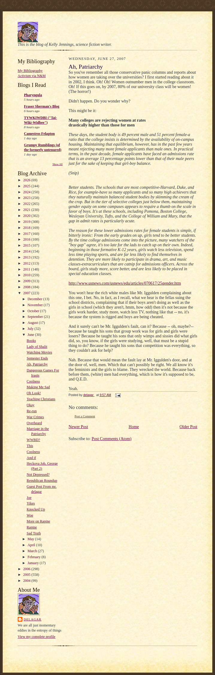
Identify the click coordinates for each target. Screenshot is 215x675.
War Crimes (35, 417)
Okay (30, 405)
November (36, 305)
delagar (32, 619)
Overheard (34, 423)
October (34, 311)
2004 (27, 581)
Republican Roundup (42, 480)
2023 (27, 198)
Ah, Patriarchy (37, 364)
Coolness (33, 381)
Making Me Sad (38, 387)
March (33, 551)
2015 (27, 245)
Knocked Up (36, 509)
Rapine (32, 527)
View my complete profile (36, 637)
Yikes (31, 503)
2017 (27, 234)
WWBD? (33, 440)
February (34, 557)
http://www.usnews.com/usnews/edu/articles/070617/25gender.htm (125, 283)
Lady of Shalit (37, 347)
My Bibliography (30, 71)
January (34, 563)
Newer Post (78, 427)
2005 (27, 575)
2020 (27, 216)
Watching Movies (39, 352)
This (30, 446)
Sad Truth (34, 533)
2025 (27, 186)
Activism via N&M (32, 76)
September (36, 317)
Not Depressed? (38, 474)
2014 (27, 251)
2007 (27, 293)
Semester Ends (37, 358)
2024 (27, 192)
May (31, 539)
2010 (27, 275)
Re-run (32, 411)
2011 (27, 269)
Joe (29, 498)
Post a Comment (85, 416)
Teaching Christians (41, 399)
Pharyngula (33, 95)
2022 (27, 204)
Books (31, 341)
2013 (27, 257)
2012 (27, 263)
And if (31, 458)
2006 (27, 569)
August (33, 323)
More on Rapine (38, 521)
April (32, 545)
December (35, 299)
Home (134, 427)
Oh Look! (34, 393)
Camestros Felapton (39, 134)
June (31, 335)
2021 (27, 210)
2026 (27, 180)
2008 (27, 287)
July (31, 329)
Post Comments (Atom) (111, 439)
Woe (30, 515)
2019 (27, 222)
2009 (27, 281)
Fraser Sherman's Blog (41, 106)
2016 (27, 239)
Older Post (189, 427)
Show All (57, 164)
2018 (27, 228)
